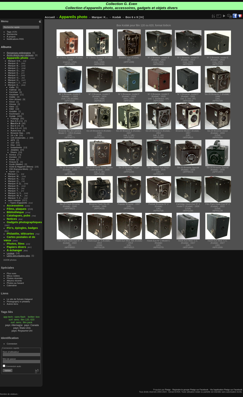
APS (13, 140)
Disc (13, 145)
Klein (11, 106)
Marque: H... (14, 80)
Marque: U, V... (15, 193)
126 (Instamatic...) (19, 138)
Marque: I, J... (14, 82)
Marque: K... (14, 85)
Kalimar (13, 89)
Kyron (12, 171)
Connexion (12, 343)
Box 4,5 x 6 (16, 128)
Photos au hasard (15, 283)
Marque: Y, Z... (15, 198)
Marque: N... (14, 178)
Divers (14, 152)
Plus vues (11, 273)
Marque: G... (14, 77)
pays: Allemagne (14, 325)
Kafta (11, 87)
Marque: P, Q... (15, 183)
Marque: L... (14, 174)
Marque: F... (14, 75)
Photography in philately (18, 301)
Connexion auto (12, 366)
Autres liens (12, 304)
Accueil (50, 17)
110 (12, 142)
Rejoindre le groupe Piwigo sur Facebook (190, 389)
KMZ (11, 109)
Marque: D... (14, 70)
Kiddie (12, 97)
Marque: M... (14, 176)
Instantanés (16, 147)
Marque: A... (14, 63)
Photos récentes (15, 278)
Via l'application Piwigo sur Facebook (226, 389)
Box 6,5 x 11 (17, 121)
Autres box (16, 130)
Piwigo (168, 389)
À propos (11, 36)
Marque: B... (14, 65)
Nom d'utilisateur (11, 352)
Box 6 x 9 (15, 123)
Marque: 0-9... (15, 61)
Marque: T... (14, 190)
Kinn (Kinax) (15, 99)
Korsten (13, 157)
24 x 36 (14, 135)
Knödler (13, 111)
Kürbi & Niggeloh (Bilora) (21, 166)
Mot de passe (9, 359)
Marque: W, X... (15, 195)
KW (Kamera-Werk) (18, 169)
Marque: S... (14, 188)
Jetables (15, 150)
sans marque (14, 200)
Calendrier (12, 285)
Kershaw (13, 92)
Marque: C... (14, 68)
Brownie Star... (18, 133)
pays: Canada (31, 325)
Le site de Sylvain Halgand (20, 299)
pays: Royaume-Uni (22, 330)
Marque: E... (14, 73)
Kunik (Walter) (16, 164)
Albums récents (14, 280)
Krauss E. (14, 162)
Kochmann (14, 113)
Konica (12, 154)
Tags (9, 32)
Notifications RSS (15, 39)
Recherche (12, 34)
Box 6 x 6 (15, 126)
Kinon (12, 101)
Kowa (12, 159)
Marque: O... (14, 181)
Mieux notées (13, 276)
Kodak (12, 116)
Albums (6, 46)
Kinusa (12, 104)
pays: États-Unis (21, 328)
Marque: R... (14, 186)
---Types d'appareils (17, 202)
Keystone (13, 94)
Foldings (15, 118)
